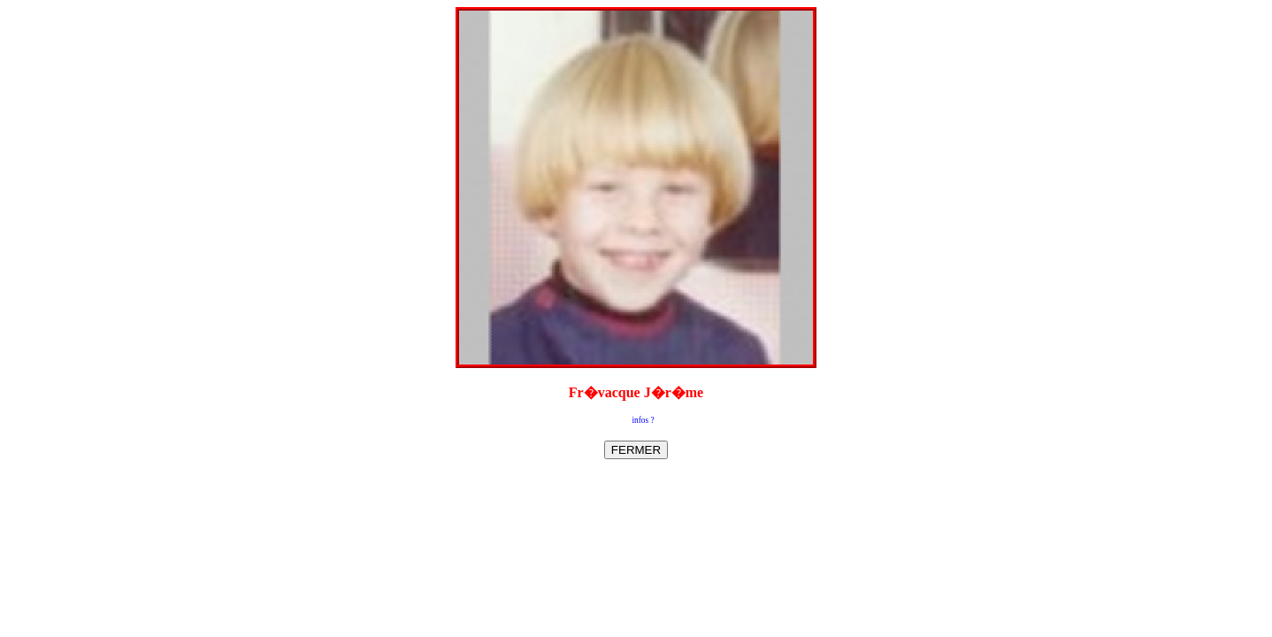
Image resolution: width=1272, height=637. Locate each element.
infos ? (643, 420)
